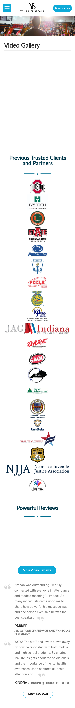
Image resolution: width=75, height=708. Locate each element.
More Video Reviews (37, 570)
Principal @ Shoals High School (49, 683)
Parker (20, 626)
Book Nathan (62, 8)
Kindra (20, 683)
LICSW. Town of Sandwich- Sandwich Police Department (42, 632)
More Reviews (38, 694)
